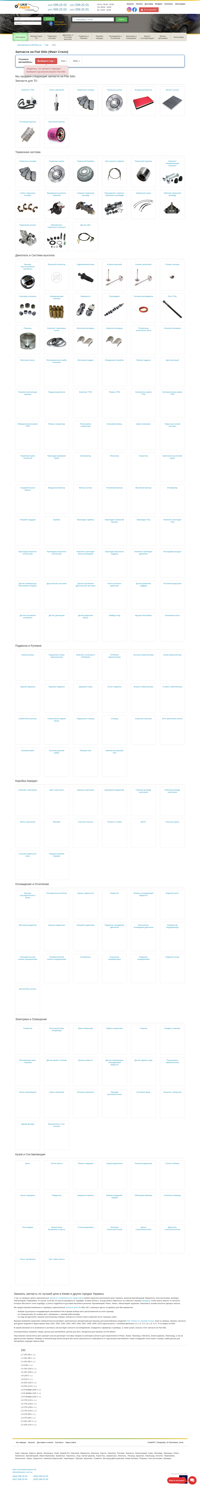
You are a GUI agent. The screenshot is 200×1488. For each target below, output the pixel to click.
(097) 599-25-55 (19, 1479)
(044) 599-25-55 (19, 1476)
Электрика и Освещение (131, 37)
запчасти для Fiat (73, 1307)
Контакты (168, 4)
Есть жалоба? (149, 10)
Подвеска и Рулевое (84, 37)
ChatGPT (152, 1442)
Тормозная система (52, 37)
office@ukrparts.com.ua (22, 1472)
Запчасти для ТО (36, 37)
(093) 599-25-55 (40, 1479)
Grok (181, 1442)
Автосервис (180, 4)
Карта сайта (70, 1442)
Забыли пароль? (60, 24)
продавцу (146, 1301)
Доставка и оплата (45, 1442)
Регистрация (59, 22)
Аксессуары (179, 37)
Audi (128, 1321)
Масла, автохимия (163, 37)
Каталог (130, 4)
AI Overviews (172, 1442)
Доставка (149, 4)
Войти (49, 19)
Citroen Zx (135, 1321)
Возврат (158, 4)
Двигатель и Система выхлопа (68, 37)
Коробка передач (99, 37)
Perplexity (161, 1442)
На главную (21, 1442)
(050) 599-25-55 (40, 1476)
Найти (121, 19)
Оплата (139, 4)
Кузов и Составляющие (147, 37)
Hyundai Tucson (147, 1321)
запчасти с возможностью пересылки (66, 1298)
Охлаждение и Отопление (115, 37)
